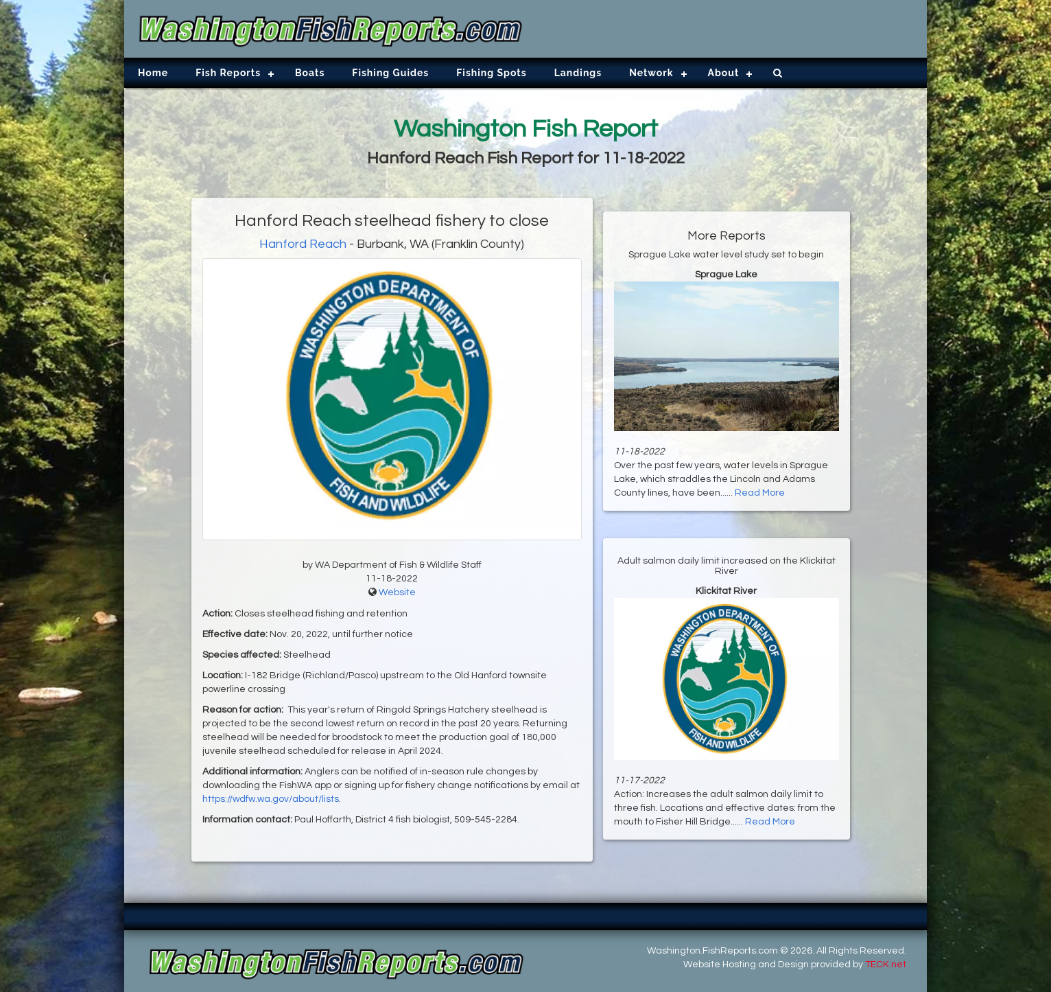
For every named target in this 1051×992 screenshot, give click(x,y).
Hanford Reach (302, 244)
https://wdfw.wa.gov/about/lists (270, 799)
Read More (760, 493)
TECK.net (885, 964)
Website (397, 592)
